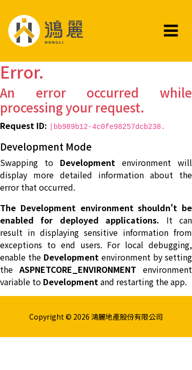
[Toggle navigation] (171, 31)
